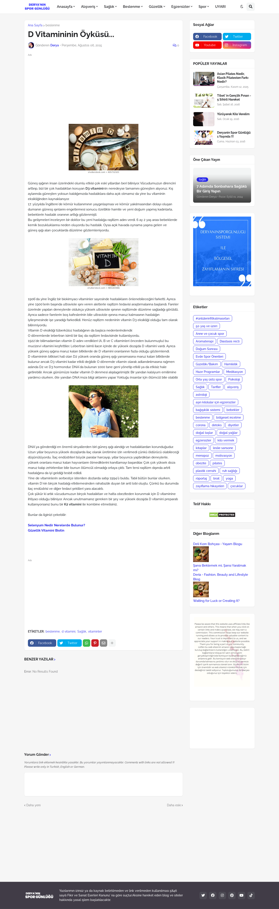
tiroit (216, 478)
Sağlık (81, 631)
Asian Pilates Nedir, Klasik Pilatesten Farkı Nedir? (232, 77)
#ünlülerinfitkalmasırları (213, 318)
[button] (242, 7)
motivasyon (223, 455)
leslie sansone (223, 448)
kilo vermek (226, 440)
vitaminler (95, 631)
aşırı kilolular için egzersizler (216, 402)
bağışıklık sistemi (208, 410)
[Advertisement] (107, 87)
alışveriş (233, 387)
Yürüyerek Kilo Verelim (233, 114)
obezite (201, 463)
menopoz (202, 455)
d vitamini (68, 631)
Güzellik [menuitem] (156, 7)
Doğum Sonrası (207, 349)
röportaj (201, 478)
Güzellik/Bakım (207, 364)
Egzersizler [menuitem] (180, 7)
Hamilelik (231, 364)
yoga (229, 478)
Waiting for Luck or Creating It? (216, 601)
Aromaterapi (204, 341)
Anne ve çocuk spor (210, 333)
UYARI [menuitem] (220, 7)
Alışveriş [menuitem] (88, 7)
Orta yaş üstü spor (209, 379)
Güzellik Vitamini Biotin (46, 530)
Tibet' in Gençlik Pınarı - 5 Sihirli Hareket (234, 97)
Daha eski (174, 805)
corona (201, 425)
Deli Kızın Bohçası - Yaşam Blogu (217, 544)
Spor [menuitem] (202, 7)
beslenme (53, 25)
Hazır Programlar (208, 372)
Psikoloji (234, 379)
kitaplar (201, 448)
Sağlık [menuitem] (109, 7)
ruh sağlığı (229, 471)
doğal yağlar (228, 432)
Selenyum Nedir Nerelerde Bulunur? (56, 525)
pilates (217, 463)
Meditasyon (234, 372)
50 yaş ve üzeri (206, 326)
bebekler (232, 410)
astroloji (201, 394)
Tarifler (216, 387)
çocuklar (236, 486)
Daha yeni (33, 805)
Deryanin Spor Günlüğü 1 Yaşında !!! (234, 134)
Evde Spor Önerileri (209, 356)
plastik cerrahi (206, 471)
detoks (217, 425)
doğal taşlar (204, 432)
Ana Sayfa (35, 25)
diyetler (233, 425)
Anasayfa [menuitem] (64, 7)
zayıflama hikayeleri (210, 486)
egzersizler (203, 440)
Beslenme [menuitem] (131, 7)
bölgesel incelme (228, 417)
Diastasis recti (230, 341)
